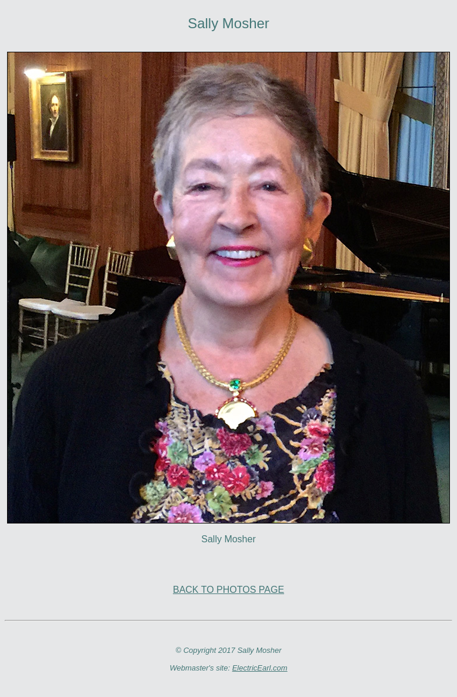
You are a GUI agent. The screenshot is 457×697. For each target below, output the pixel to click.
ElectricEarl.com (260, 667)
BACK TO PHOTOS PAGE (228, 590)
